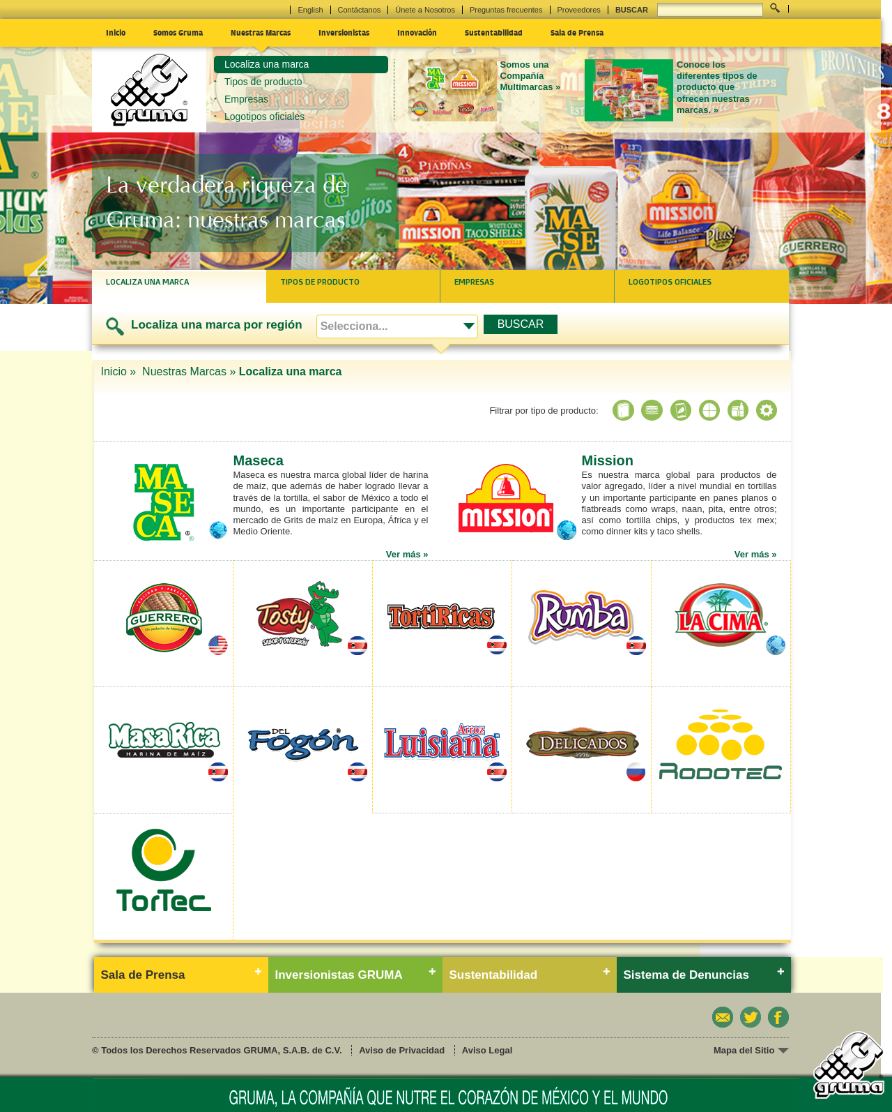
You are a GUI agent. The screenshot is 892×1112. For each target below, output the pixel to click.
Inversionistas (343, 32)
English (310, 10)
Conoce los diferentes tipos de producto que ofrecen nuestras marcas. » (717, 87)
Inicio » (120, 371)
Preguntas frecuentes (506, 10)
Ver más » (407, 554)
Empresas (246, 99)
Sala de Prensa (577, 32)
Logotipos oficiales (264, 116)
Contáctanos (359, 10)
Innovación (417, 32)
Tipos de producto (263, 81)
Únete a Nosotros (425, 10)
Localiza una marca (266, 64)
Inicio (115, 32)
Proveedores (579, 10)
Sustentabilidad (494, 32)
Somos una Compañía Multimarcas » (530, 76)
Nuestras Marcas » (189, 371)
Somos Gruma (178, 32)
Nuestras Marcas (261, 32)
